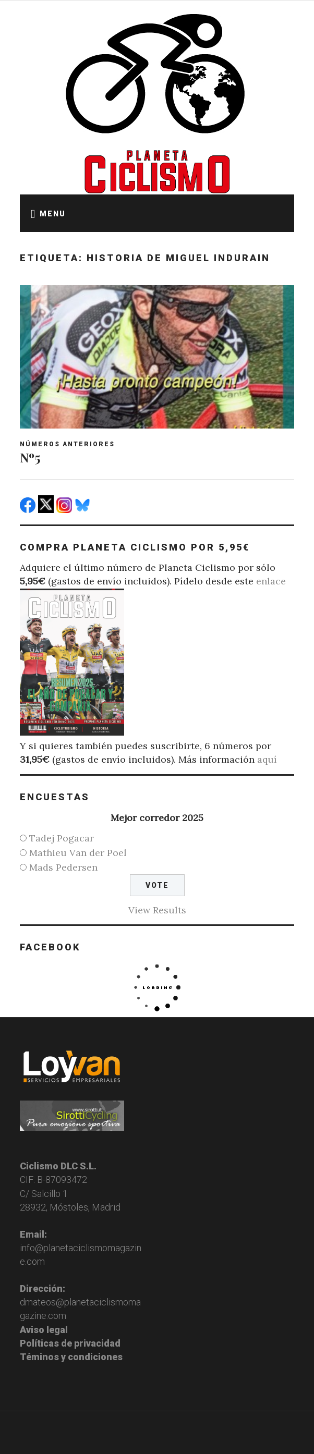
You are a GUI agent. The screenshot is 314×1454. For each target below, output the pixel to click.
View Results (157, 910)
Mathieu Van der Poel (78, 853)
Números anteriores (67, 444)
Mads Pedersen (63, 867)
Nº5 (30, 457)
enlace (271, 581)
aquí (267, 759)
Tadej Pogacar (61, 838)
